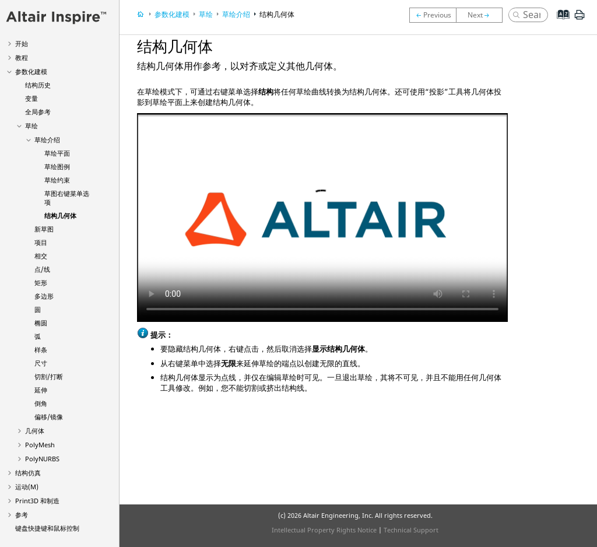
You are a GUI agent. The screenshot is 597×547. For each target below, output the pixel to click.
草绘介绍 (47, 139)
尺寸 (40, 363)
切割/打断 (48, 376)
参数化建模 (31, 71)
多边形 (44, 296)
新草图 (44, 229)
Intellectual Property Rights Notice (324, 529)
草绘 (31, 125)
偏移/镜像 (48, 416)
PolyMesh (40, 444)
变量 (31, 98)
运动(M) (26, 486)
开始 (21, 43)
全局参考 (38, 111)
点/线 (42, 269)
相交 (40, 255)
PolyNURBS (42, 458)
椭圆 (40, 322)
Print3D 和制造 (37, 500)
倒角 (40, 403)
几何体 (34, 430)
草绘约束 (57, 180)
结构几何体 (60, 215)
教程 (21, 57)
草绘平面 (57, 153)
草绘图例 (57, 166)
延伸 (40, 389)
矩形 (40, 282)
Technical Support (411, 529)
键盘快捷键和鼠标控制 (47, 528)
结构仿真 (28, 472)
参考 (21, 514)
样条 (40, 349)
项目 (40, 242)
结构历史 (38, 84)
